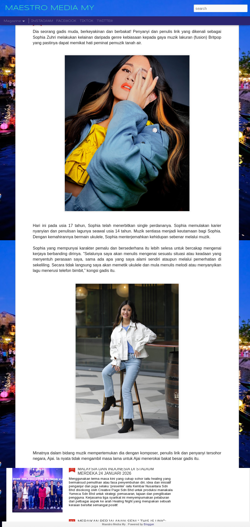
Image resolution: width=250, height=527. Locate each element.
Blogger (149, 524)
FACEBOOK (66, 20)
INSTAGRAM (42, 20)
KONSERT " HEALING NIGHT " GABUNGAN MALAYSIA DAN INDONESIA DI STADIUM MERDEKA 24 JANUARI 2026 (118, 468)
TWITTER (105, 20)
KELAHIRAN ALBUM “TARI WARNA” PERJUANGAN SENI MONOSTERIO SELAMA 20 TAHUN (125, 295)
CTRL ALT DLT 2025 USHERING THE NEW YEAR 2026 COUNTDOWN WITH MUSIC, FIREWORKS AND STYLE (123, 354)
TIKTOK (86, 20)
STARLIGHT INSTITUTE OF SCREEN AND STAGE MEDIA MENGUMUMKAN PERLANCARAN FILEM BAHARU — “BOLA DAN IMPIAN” (124, 411)
